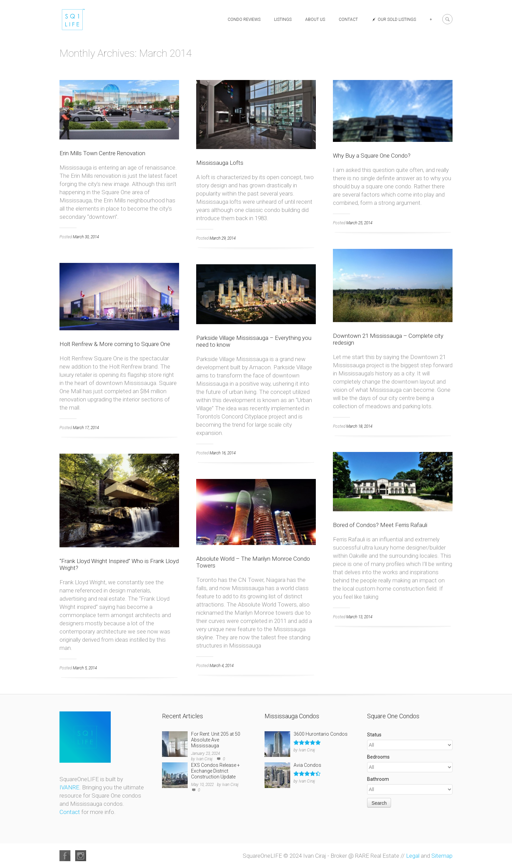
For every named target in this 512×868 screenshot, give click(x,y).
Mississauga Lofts (219, 162)
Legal (412, 855)
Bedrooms (378, 757)
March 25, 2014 (359, 223)
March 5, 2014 (85, 668)
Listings (283, 19)
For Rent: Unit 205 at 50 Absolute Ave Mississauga (215, 739)
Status (374, 734)
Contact (348, 19)
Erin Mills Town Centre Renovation (102, 153)
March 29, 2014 (222, 238)
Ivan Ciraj (204, 759)
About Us (315, 19)
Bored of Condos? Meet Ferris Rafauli (380, 524)
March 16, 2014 (222, 453)
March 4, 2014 (221, 665)
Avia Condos (307, 765)
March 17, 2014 (86, 427)
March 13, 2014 (359, 616)
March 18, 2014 (359, 426)
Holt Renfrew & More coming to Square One (114, 343)
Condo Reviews (244, 19)
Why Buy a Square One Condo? (371, 155)
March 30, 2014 (86, 237)
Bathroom (378, 779)
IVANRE (69, 787)
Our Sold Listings (394, 19)
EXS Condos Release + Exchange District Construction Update (215, 770)
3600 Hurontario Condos (321, 734)
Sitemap (442, 855)
